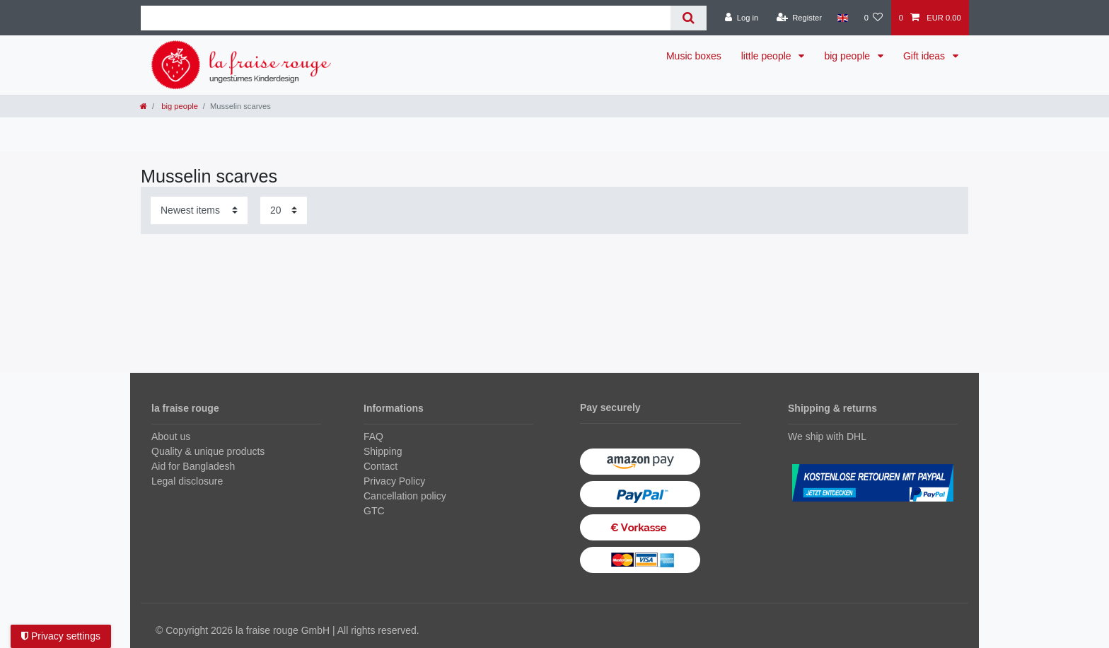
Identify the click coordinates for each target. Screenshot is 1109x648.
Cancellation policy (405, 496)
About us (170, 436)
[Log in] (741, 17)
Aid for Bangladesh (193, 466)
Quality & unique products (208, 451)
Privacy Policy (394, 481)
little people (767, 56)
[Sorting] (199, 210)
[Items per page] (283, 210)
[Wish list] (873, 17)
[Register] (799, 17)
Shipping (383, 451)
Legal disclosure (187, 481)
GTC (374, 510)
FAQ (373, 436)
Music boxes (693, 56)
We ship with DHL (827, 436)
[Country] (843, 17)
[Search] (688, 18)
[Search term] (405, 18)
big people (848, 56)
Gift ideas (925, 56)
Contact (380, 466)
